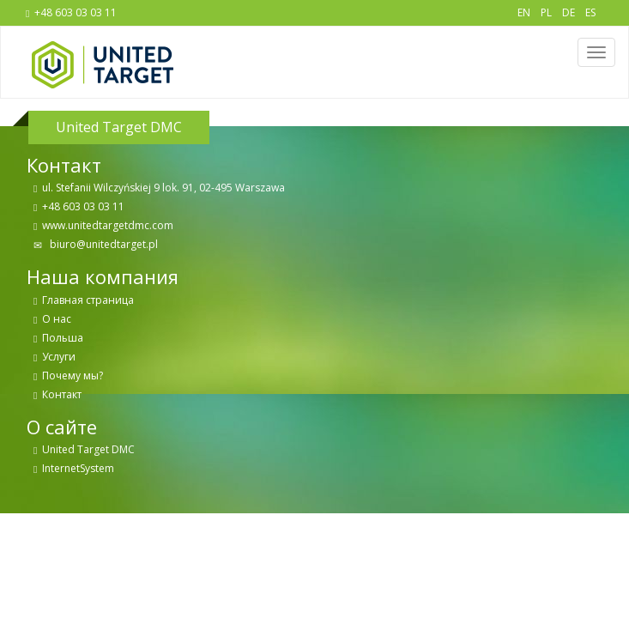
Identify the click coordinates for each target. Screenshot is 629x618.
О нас (56, 319)
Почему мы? (72, 375)
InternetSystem (78, 468)
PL (546, 12)
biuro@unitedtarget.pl (102, 244)
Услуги (59, 356)
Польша (62, 337)
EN (523, 12)
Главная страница (88, 300)
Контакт (62, 394)
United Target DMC (88, 449)
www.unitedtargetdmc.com (107, 225)
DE (568, 12)
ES (590, 12)
